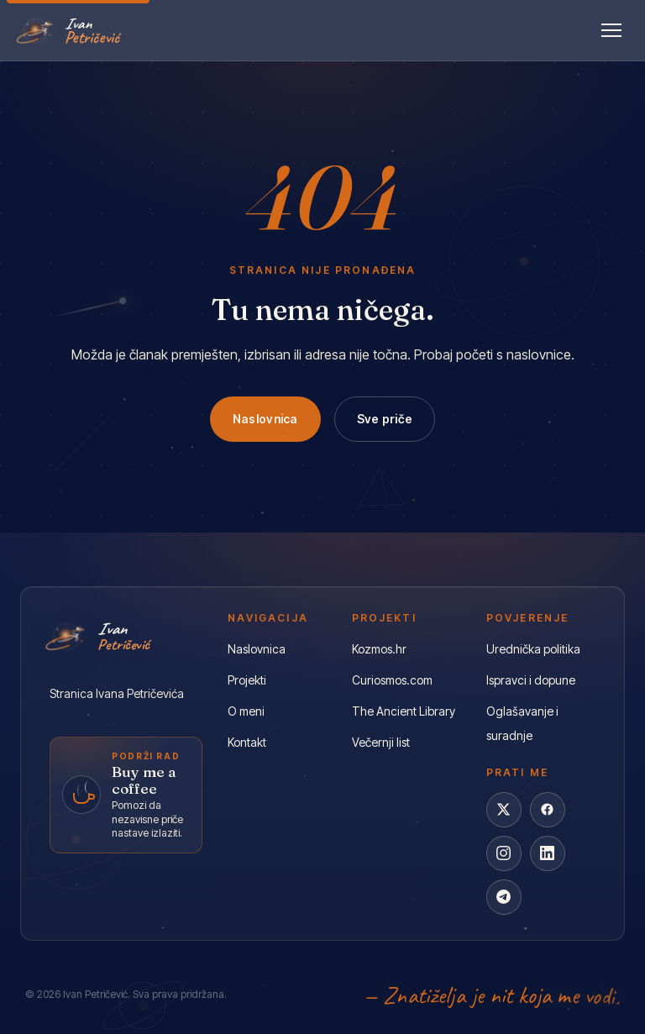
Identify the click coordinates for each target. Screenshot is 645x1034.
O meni (246, 711)
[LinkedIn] (547, 853)
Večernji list (381, 742)
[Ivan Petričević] (69, 30)
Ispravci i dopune (530, 680)
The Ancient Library (403, 711)
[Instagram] (504, 853)
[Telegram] (504, 897)
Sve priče (385, 419)
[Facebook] (547, 809)
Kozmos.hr (379, 649)
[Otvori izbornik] (611, 30)
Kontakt (247, 742)
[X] (504, 809)
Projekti (247, 680)
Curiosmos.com (392, 680)
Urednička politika (533, 649)
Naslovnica (265, 419)
